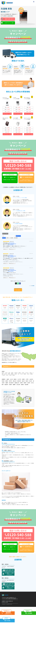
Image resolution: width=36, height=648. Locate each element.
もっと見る (18, 289)
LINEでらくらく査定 (9, 22)
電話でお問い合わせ (9, 19)
